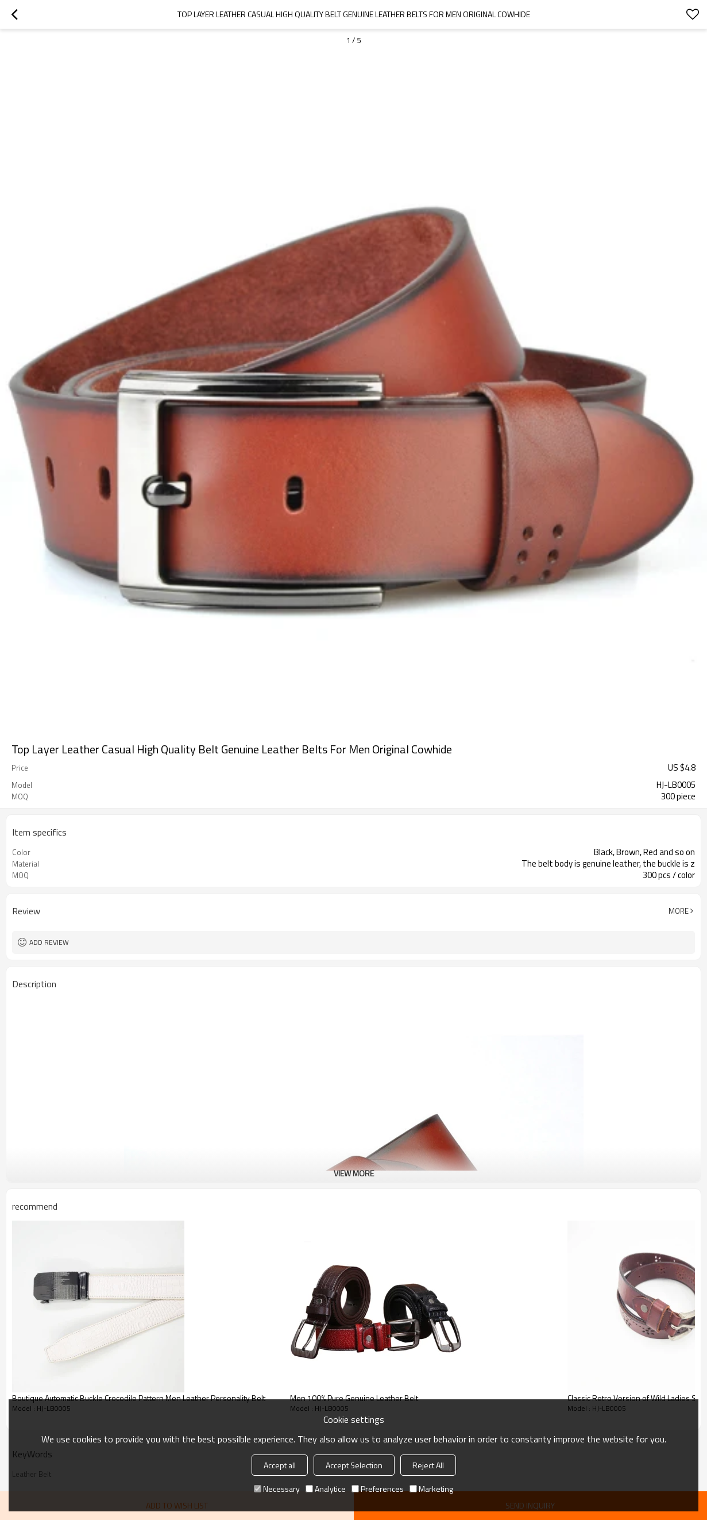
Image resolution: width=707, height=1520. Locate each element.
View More (354, 1173)
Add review (49, 942)
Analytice (326, 1489)
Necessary (277, 1489)
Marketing (431, 1489)
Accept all (280, 1465)
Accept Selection (354, 1465)
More (679, 911)
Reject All (428, 1465)
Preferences (377, 1489)
